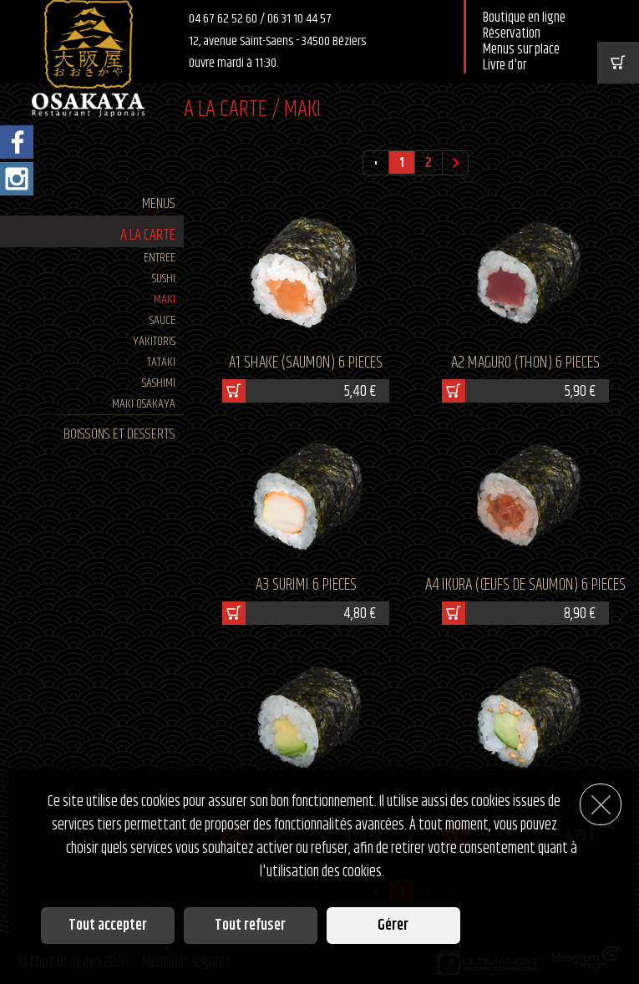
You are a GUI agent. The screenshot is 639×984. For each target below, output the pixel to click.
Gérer (393, 925)
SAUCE (162, 320)
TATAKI (161, 362)
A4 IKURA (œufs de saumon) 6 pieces (525, 585)
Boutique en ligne (524, 18)
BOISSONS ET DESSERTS (119, 434)
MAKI (164, 299)
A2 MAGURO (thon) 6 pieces (525, 363)
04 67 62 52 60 (224, 18)
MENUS (158, 204)
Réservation (511, 34)
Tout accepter (107, 925)
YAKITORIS (154, 341)
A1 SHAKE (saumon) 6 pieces (306, 363)
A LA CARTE (147, 235)
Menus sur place (521, 50)
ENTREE (159, 257)
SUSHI (163, 278)
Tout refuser (250, 925)
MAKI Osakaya (143, 403)
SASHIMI (158, 383)
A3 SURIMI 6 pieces (306, 585)
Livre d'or (504, 66)
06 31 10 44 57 (299, 18)
